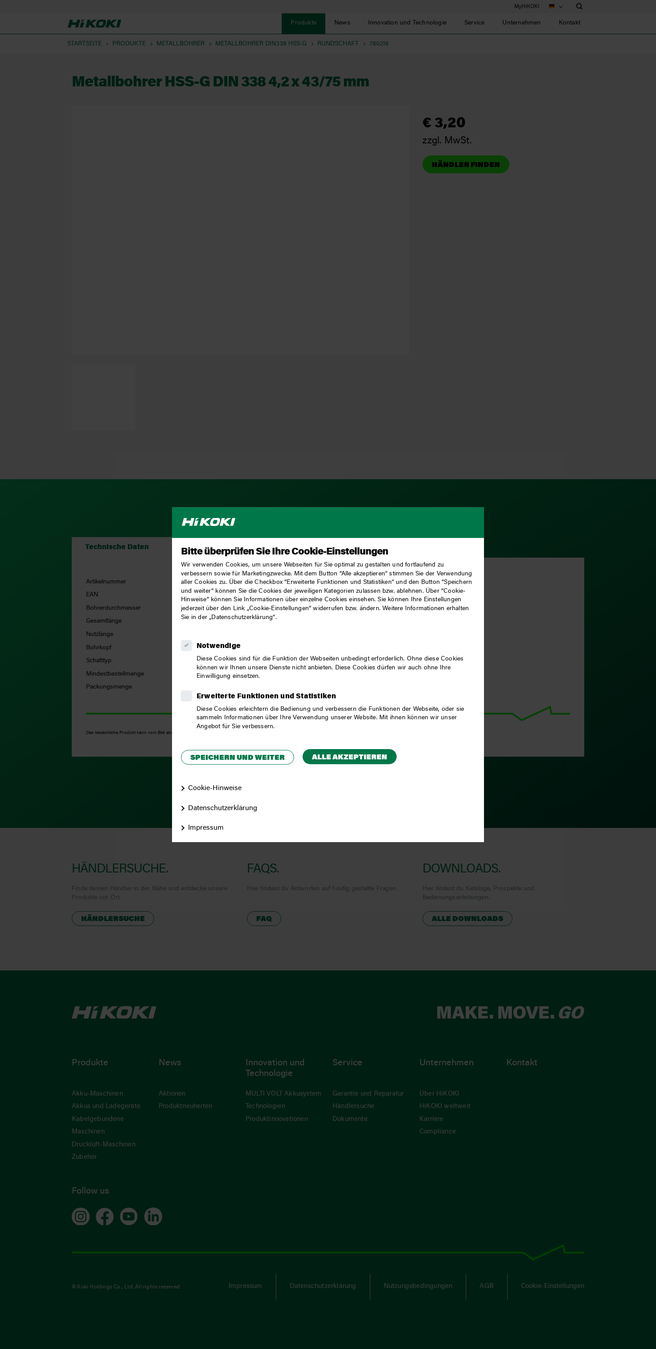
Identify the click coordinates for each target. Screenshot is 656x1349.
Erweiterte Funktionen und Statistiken (266, 696)
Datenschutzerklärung (222, 807)
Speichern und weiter (237, 758)
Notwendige (219, 646)
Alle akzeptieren (349, 757)
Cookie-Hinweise (215, 788)
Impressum (206, 827)
